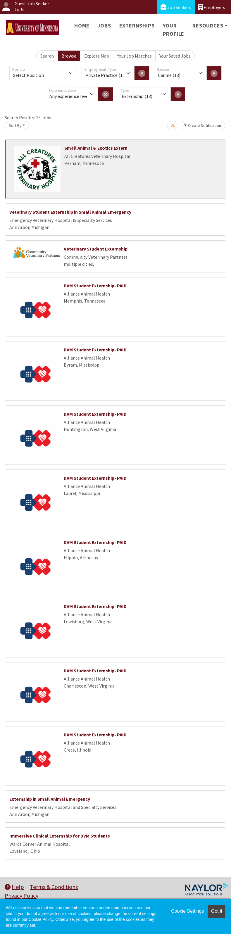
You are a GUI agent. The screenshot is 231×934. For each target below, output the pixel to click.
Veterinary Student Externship (95, 249)
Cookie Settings (187, 911)
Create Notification (202, 125)
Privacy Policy (21, 895)
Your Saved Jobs (175, 56)
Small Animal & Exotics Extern (95, 148)
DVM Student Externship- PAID (95, 286)
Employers (211, 7)
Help (14, 886)
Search (47, 56)
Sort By (15, 125)
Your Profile (174, 29)
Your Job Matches (134, 56)
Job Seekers (176, 7)
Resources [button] (207, 25)
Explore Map (96, 56)
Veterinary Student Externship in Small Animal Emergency (70, 212)
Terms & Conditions (54, 886)
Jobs (104, 25)
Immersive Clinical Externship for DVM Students (59, 836)
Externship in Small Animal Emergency (49, 799)
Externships (137, 25)
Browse (68, 56)
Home (81, 25)
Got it (216, 911)
